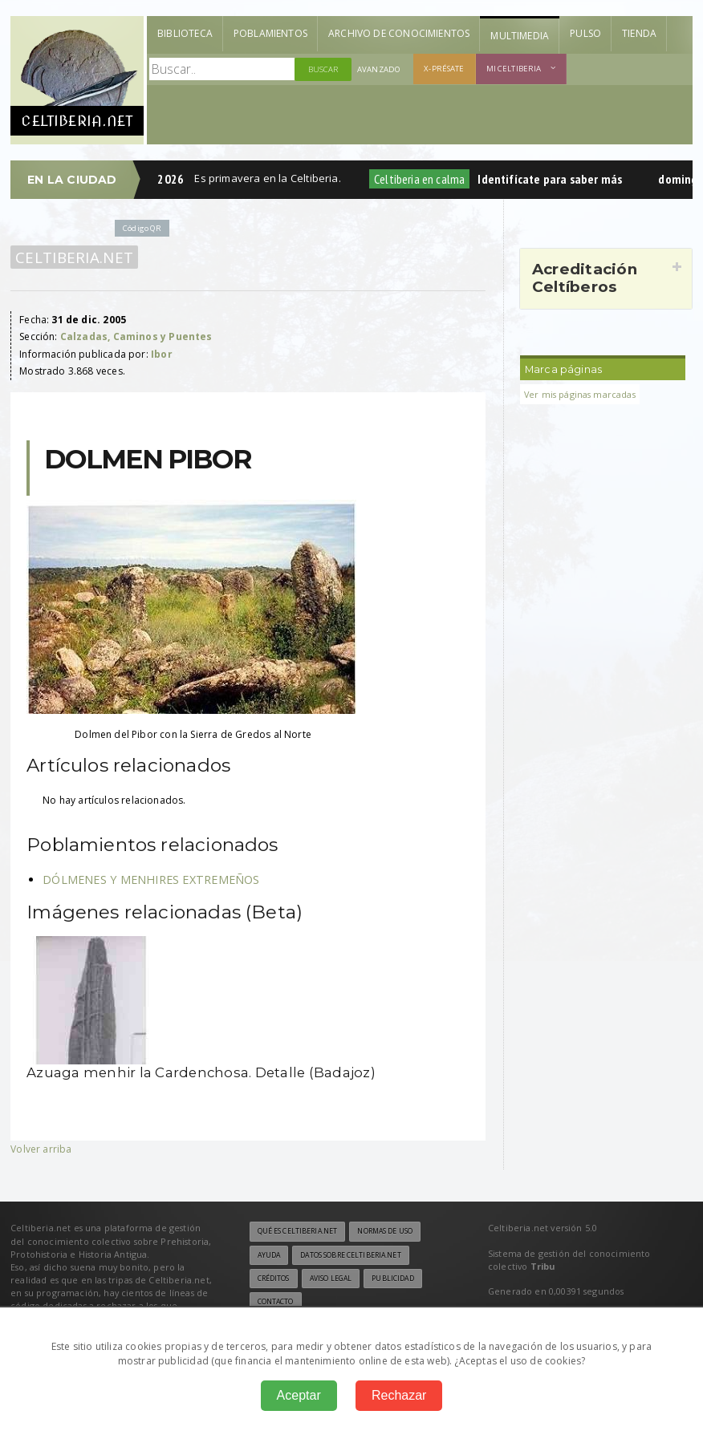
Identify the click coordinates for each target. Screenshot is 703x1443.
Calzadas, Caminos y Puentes (136, 336)
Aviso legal (331, 1278)
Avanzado (378, 69)
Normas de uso (384, 1231)
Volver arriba (40, 1149)
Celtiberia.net (74, 257)
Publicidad (392, 1278)
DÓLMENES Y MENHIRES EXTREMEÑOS (151, 879)
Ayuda (269, 1255)
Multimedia (519, 36)
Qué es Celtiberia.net (298, 1231)
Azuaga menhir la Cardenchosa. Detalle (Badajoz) (201, 1072)
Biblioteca (185, 33)
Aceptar (299, 1395)
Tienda (639, 33)
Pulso (585, 33)
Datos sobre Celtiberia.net (350, 1255)
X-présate (444, 68)
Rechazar (399, 1395)
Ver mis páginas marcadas (580, 394)
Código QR (142, 228)
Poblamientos (270, 33)
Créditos (274, 1278)
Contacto (276, 1302)
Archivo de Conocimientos (398, 33)
